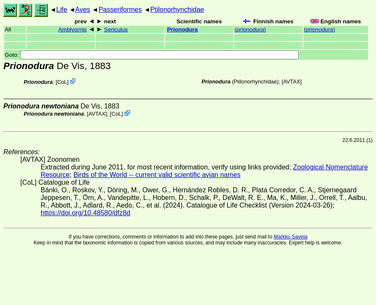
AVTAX (291, 81)
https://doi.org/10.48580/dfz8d (85, 212)
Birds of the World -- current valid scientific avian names (157, 174)
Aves (82, 9)
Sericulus (116, 29)
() (250, 29)
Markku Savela (290, 237)
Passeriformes (120, 9)
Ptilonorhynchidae (177, 9)
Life (61, 9)
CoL (62, 82)
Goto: (152, 55)
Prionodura (182, 29)
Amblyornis (72, 29)
